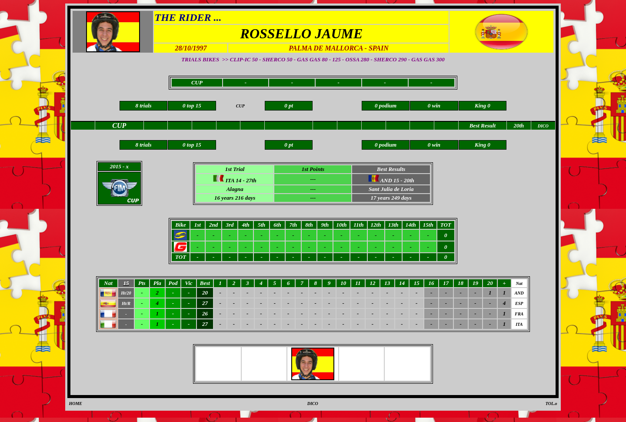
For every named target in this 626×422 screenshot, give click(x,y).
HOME (75, 403)
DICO (312, 403)
